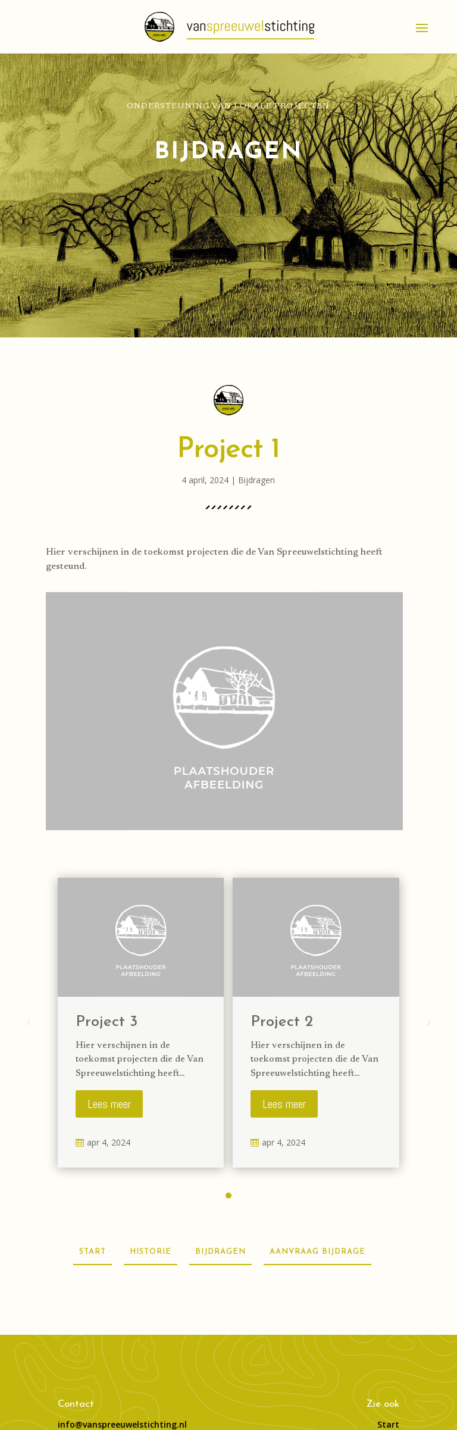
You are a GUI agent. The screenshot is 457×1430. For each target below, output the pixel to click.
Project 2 (282, 1022)
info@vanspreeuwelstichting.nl (122, 1424)
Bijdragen (256, 480)
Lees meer (109, 1104)
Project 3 (106, 1022)
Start (388, 1424)
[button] (228, 1196)
